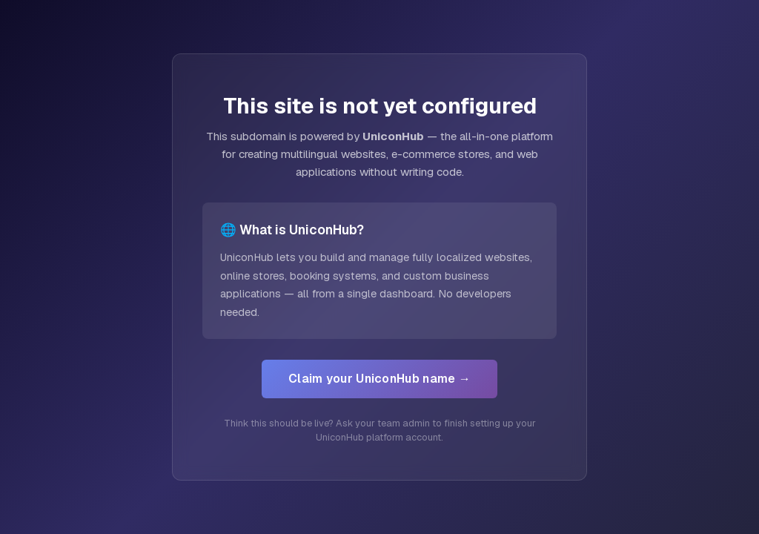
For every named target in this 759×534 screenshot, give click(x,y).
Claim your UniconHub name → (379, 378)
